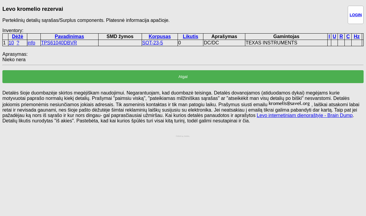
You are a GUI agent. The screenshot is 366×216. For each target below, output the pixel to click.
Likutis (190, 36)
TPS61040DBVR (59, 42)
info (31, 42)
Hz (357, 36)
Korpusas (160, 36)
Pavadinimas (69, 36)
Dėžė (17, 36)
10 (11, 42)
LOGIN (356, 15)
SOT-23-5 (152, 42)
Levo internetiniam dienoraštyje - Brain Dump (305, 115)
